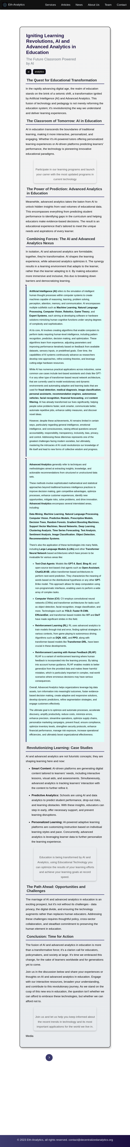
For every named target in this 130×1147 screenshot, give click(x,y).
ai (28, 71)
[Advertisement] (65, 1102)
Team (108, 4)
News (79, 4)
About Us (93, 4)
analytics (39, 71)
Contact (121, 4)
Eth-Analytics (13, 4)
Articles (65, 4)
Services (50, 4)
